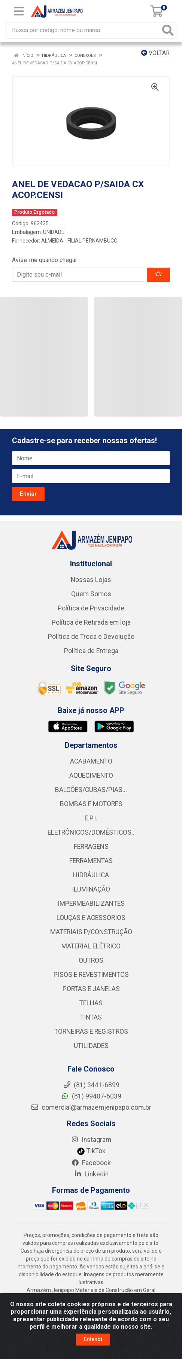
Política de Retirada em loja (91, 622)
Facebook (91, 1163)
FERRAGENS (91, 846)
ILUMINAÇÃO (91, 889)
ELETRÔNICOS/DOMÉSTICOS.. (91, 832)
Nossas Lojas (91, 579)
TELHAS (91, 1003)
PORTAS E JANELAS (91, 989)
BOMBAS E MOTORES (91, 804)
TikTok (91, 1151)
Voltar (155, 53)
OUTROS (91, 960)
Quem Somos (91, 594)
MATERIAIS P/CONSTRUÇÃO (91, 932)
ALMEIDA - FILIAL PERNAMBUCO (79, 241)
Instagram (91, 1139)
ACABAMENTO (91, 761)
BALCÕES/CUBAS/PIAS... (91, 789)
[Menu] (18, 11)
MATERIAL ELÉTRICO (91, 946)
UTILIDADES (91, 1045)
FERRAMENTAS (91, 861)
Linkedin (91, 1174)
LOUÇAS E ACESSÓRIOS (91, 917)
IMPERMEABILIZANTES (91, 903)
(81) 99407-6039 (91, 1096)
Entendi (93, 1339)
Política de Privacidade (91, 608)
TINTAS (91, 1017)
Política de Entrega (91, 651)
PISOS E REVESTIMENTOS (91, 974)
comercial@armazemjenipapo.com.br (91, 1107)
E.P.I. (91, 818)
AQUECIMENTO (91, 775)
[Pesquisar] (168, 30)
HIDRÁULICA (91, 875)
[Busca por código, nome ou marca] (83, 30)
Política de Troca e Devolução (91, 636)
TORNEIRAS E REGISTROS (91, 1031)
